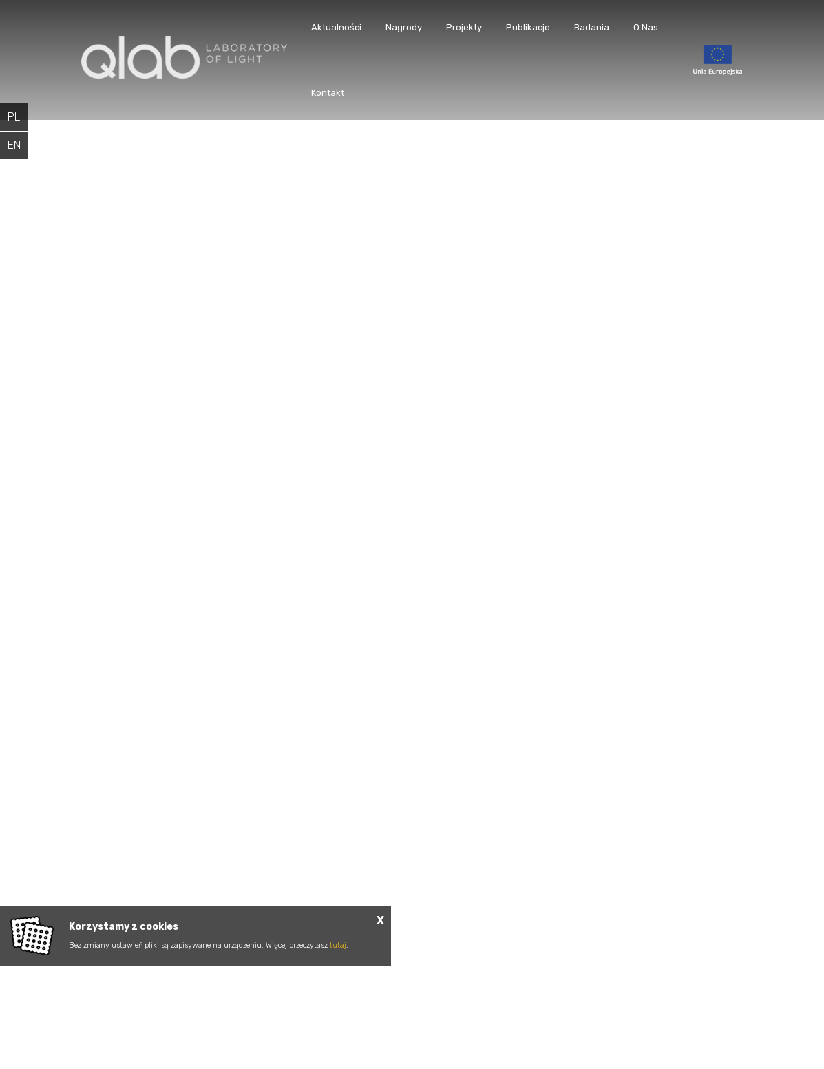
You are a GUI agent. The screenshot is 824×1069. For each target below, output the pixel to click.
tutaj (338, 945)
